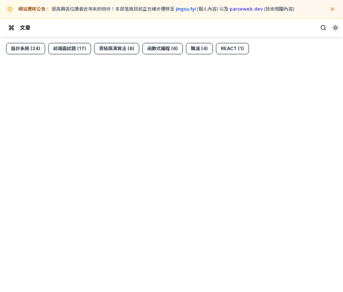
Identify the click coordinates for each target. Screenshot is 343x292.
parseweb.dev (246, 9)
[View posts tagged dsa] (116, 48)
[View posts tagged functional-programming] (162, 48)
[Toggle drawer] (11, 28)
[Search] (323, 28)
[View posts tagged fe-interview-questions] (69, 48)
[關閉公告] (332, 9)
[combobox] (335, 27)
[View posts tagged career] (199, 48)
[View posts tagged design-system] (25, 48)
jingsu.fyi (186, 9)
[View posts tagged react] (232, 48)
